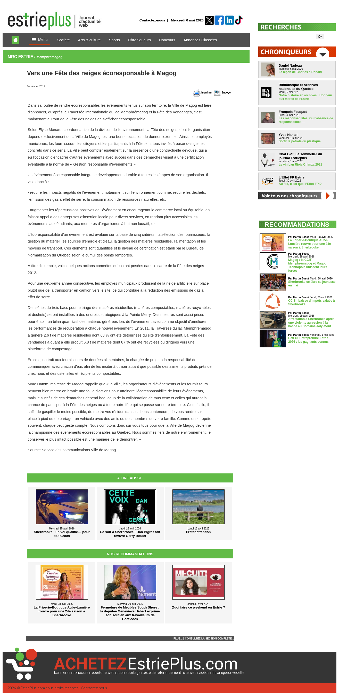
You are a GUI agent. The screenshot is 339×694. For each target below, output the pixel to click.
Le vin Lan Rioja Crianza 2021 (300, 164)
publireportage (128, 672)
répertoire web (102, 672)
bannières (62, 672)
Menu (40, 40)
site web (189, 672)
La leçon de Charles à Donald (300, 72)
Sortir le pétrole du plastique (300, 141)
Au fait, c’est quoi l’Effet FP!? (300, 184)
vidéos (204, 672)
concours (80, 672)
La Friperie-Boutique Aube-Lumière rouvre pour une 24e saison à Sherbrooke (309, 243)
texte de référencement (162, 672)
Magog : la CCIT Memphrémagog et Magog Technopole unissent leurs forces (307, 265)
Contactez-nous (152, 20)
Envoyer (226, 92)
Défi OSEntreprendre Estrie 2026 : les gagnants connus (308, 340)
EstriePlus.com (33, 688)
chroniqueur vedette (227, 672)
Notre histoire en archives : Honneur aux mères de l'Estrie (305, 97)
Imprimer (206, 92)
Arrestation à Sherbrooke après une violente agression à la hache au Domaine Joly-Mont (311, 322)
